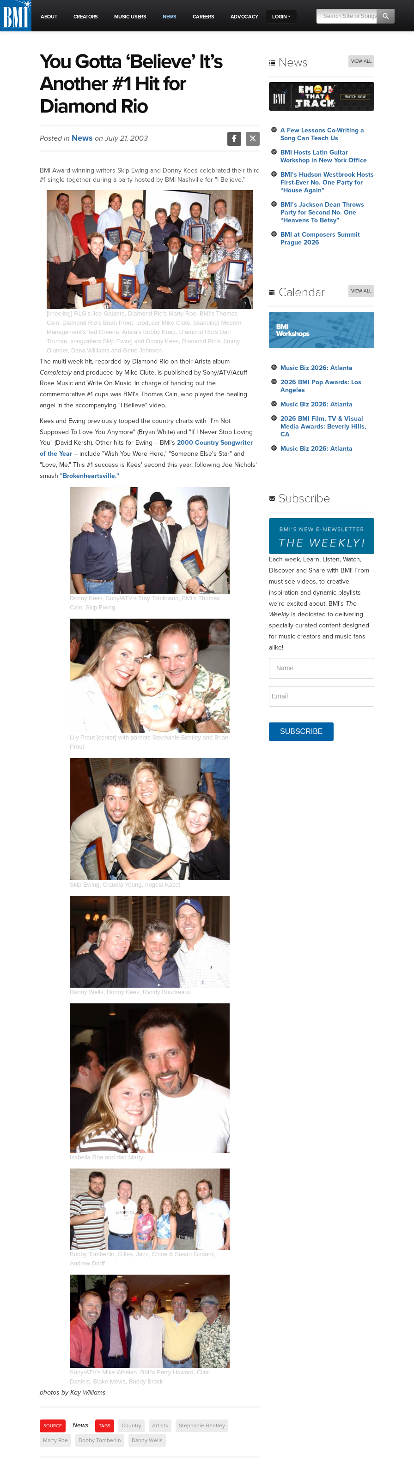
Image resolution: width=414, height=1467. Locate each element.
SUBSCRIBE (301, 731)
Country (131, 1425)
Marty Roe (55, 1440)
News (82, 138)
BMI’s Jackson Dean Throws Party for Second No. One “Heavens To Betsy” (322, 212)
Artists (160, 1425)
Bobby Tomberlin (100, 1440)
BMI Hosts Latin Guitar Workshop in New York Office (323, 156)
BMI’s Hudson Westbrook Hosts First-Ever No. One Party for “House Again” (327, 182)
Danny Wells (147, 1440)
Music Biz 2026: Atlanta (316, 368)
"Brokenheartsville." (89, 476)
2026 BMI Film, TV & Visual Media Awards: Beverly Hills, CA (323, 426)
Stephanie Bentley (202, 1425)
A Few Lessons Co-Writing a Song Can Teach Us (322, 134)
